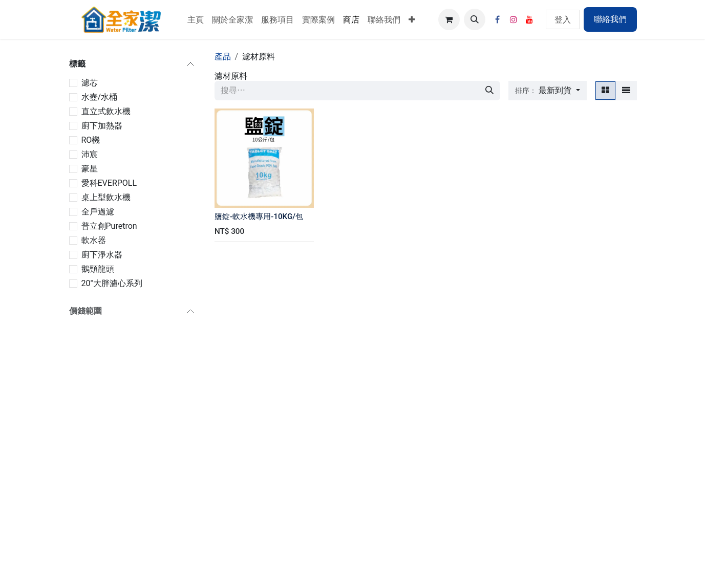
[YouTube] (529, 19)
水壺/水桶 (99, 97)
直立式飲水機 (106, 111)
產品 (223, 56)
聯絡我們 (610, 19)
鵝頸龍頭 (97, 269)
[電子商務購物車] (449, 19)
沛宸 (89, 154)
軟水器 (93, 240)
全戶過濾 (97, 211)
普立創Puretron (109, 226)
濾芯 (89, 83)
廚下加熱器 (101, 126)
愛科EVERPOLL (109, 183)
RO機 (90, 140)
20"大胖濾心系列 (111, 283)
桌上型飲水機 (106, 197)
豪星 (89, 168)
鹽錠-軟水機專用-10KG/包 (259, 216)
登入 (562, 19)
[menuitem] (195, 19)
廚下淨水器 (101, 254)
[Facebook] (497, 19)
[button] (474, 19)
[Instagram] (513, 19)
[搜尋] (489, 90)
